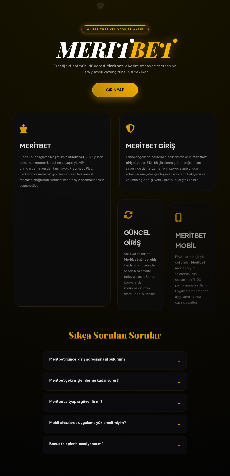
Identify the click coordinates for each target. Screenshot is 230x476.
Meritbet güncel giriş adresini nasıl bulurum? (87, 367)
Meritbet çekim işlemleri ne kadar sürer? (84, 388)
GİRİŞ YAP (115, 91)
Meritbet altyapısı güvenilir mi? (75, 409)
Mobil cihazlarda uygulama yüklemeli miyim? (87, 430)
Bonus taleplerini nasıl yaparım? (76, 452)
